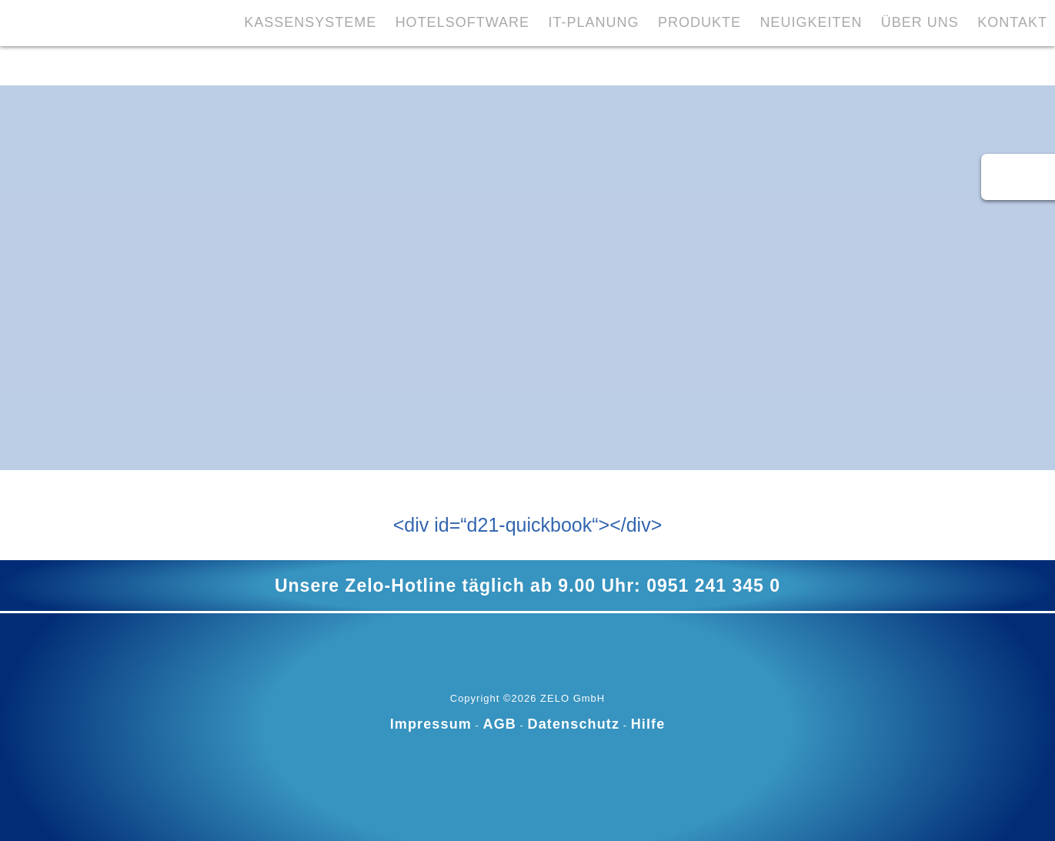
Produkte (632, 64)
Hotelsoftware (392, 64)
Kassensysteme (238, 64)
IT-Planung (524, 64)
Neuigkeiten (746, 64)
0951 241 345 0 (713, 586)
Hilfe (648, 724)
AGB (499, 724)
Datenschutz (574, 724)
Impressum (431, 724)
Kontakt (951, 64)
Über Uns (857, 64)
